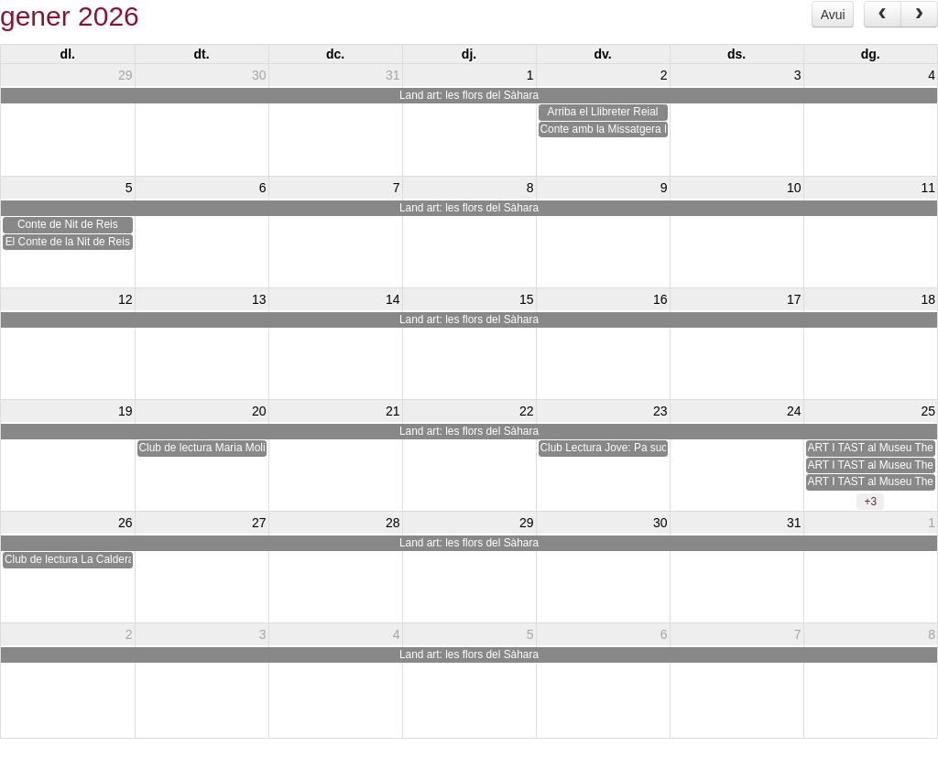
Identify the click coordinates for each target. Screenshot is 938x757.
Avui (833, 14)
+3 (870, 501)
